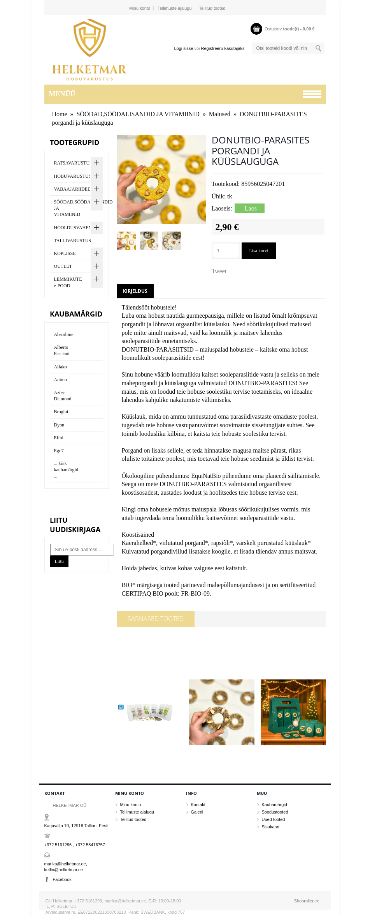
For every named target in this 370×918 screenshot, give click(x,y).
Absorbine (64, 334)
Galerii (197, 812)
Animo (60, 379)
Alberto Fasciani (62, 350)
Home (59, 114)
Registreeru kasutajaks (223, 48)
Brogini (61, 411)
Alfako (60, 367)
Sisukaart (271, 826)
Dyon (59, 425)
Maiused (219, 114)
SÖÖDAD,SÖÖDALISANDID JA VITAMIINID (138, 114)
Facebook (62, 879)
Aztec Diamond (63, 396)
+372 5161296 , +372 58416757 (74, 844)
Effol (58, 437)
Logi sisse (183, 48)
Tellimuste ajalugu (174, 8)
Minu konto (139, 8)
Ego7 (59, 450)
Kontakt (198, 804)
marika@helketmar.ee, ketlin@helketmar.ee (65, 866)
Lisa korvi (258, 250)
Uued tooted (273, 819)
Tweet (219, 271)
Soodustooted (275, 812)
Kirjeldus (135, 291)
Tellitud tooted (212, 8)
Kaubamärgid (274, 804)
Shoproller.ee (306, 901)
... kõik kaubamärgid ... (66, 470)
